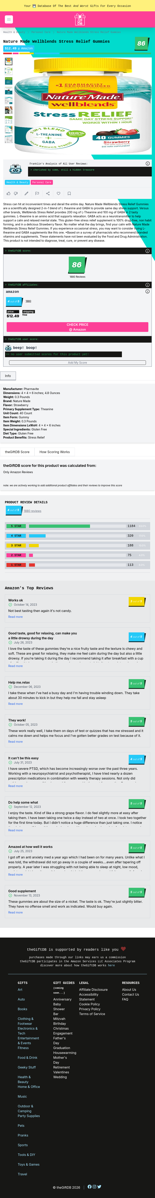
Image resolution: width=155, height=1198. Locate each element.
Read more (15, 616)
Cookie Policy (89, 1004)
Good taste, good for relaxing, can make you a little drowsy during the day (42, 635)
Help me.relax (19, 682)
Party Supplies (29, 1116)
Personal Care (40, 32)
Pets (21, 1126)
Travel (22, 1174)
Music (22, 1096)
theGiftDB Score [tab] (17, 452)
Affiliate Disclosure (93, 990)
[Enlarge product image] (8, 61)
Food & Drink (27, 1058)
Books (22, 1009)
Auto (21, 999)
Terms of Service (92, 1014)
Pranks (23, 1135)
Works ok (15, 600)
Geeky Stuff (27, 1067)
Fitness (23, 1048)
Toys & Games (29, 1164)
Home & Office (29, 1087)
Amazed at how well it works (30, 847)
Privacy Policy (90, 1009)
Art (20, 990)
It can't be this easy (23, 758)
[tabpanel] (77, 413)
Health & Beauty (14, 32)
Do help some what (23, 802)
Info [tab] (8, 376)
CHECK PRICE (77, 327)
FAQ (125, 999)
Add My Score (77, 362)
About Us (129, 990)
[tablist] (77, 376)
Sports (23, 1145)
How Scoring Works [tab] (55, 452)
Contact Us (130, 994)
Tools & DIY (26, 1155)
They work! (17, 720)
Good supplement (22, 891)
